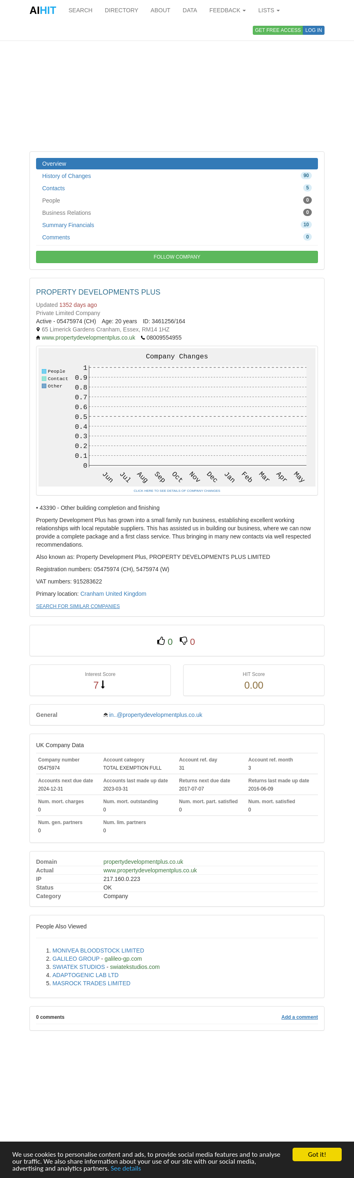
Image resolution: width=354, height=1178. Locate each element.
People (177, 200)
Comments (177, 237)
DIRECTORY (121, 10)
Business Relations (177, 212)
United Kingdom (126, 593)
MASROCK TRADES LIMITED (91, 983)
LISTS (269, 10)
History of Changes (177, 175)
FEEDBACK (227, 10)
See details (126, 1168)
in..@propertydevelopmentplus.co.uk (155, 715)
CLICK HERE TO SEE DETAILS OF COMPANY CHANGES (177, 491)
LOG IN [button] (313, 30)
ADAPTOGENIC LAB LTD (85, 975)
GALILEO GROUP (76, 958)
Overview (54, 163)
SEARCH (80, 10)
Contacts (177, 187)
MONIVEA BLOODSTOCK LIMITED (98, 950)
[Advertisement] (177, 86)
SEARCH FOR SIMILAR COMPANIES (78, 606)
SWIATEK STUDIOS (78, 967)
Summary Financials (177, 224)
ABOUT (160, 10)
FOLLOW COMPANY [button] (177, 257)
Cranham (92, 593)
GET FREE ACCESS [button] (278, 30)
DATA (190, 10)
